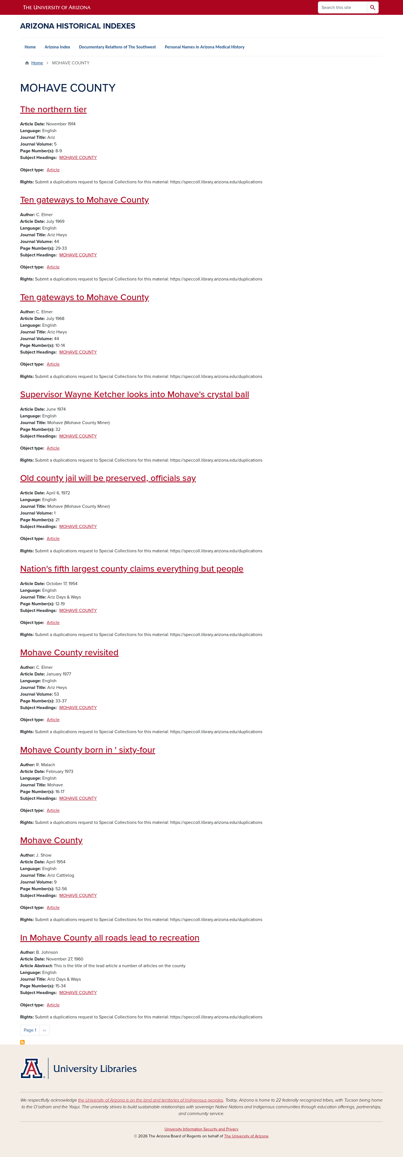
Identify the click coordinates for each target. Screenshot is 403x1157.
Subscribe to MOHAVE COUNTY (22, 1042)
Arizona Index (57, 47)
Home (30, 47)
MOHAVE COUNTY (78, 157)
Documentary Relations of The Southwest (117, 47)
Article (53, 170)
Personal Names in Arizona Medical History (205, 47)
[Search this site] (342, 7)
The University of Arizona (246, 1136)
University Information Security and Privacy (201, 1129)
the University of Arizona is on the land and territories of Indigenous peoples (150, 1100)
